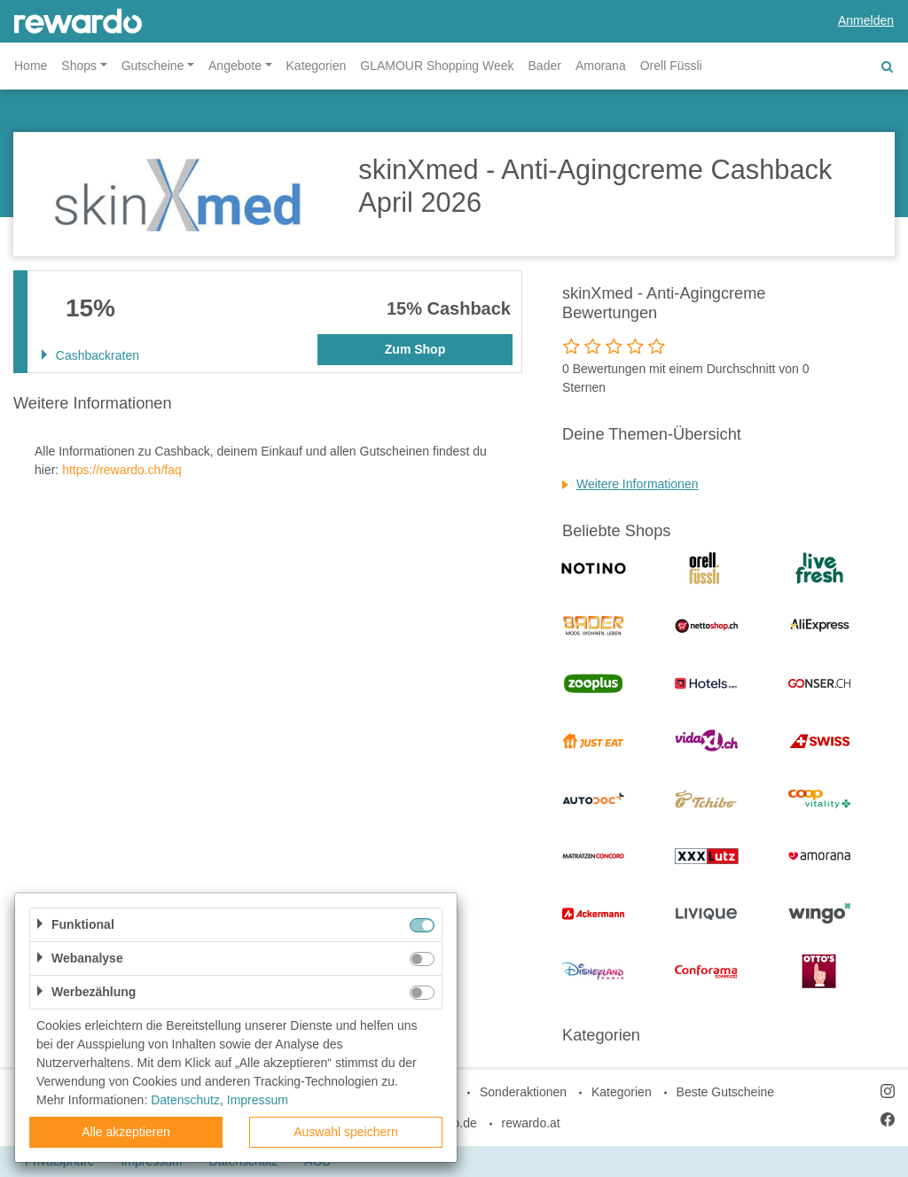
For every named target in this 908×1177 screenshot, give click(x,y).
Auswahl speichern (346, 1132)
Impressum (257, 1100)
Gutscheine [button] (152, 65)
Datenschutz (185, 1100)
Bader (544, 65)
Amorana (600, 65)
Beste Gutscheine (726, 1092)
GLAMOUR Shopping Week (436, 65)
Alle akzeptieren (126, 1132)
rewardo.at (531, 1123)
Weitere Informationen (637, 484)
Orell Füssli (671, 65)
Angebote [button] (235, 65)
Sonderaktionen (523, 1092)
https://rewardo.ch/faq (122, 470)
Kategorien (316, 65)
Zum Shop (415, 349)
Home (30, 65)
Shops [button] (79, 65)
